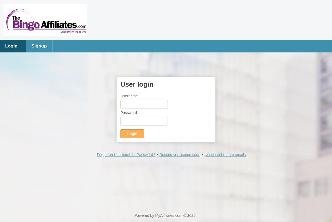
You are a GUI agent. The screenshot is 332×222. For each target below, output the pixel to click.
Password (128, 113)
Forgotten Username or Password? (126, 155)
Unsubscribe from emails (225, 155)
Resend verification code (179, 155)
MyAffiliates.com (168, 215)
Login (11, 46)
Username (129, 96)
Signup (39, 46)
